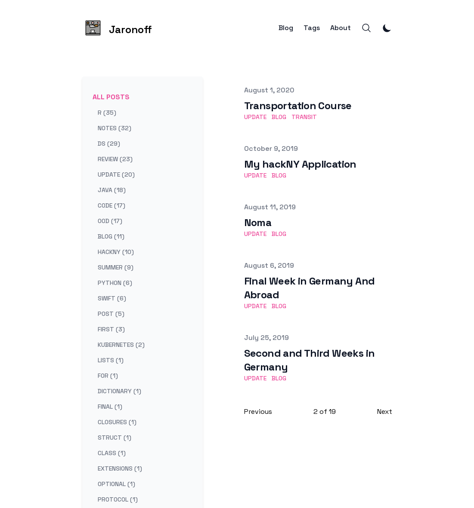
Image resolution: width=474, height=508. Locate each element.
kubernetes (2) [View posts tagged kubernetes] (121, 345)
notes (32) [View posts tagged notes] (114, 128)
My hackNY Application (300, 164)
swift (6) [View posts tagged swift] (112, 298)
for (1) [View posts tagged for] (108, 375)
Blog (286, 28)
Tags (312, 28)
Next (384, 411)
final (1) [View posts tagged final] (110, 406)
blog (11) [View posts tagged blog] (111, 236)
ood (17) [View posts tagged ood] (110, 221)
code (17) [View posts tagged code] (111, 205)
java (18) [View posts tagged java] (112, 190)
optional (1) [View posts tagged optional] (116, 484)
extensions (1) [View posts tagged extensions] (120, 468)
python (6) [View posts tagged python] (115, 283)
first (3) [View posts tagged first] (111, 329)
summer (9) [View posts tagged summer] (115, 267)
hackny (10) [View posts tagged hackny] (116, 252)
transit (304, 117)
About (340, 28)
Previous (258, 411)
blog (279, 117)
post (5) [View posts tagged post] (111, 314)
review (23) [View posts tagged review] (115, 159)
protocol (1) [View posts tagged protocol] (118, 499)
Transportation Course (298, 105)
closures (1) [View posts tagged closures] (117, 422)
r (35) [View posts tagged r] (107, 112)
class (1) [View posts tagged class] (112, 453)
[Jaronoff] (117, 28)
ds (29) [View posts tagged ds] (109, 143)
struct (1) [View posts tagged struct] (114, 437)
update (255, 117)
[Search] (366, 28)
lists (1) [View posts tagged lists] (111, 360)
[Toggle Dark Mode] (387, 28)
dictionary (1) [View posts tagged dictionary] (119, 391)
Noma (258, 222)
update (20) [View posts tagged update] (116, 174)
